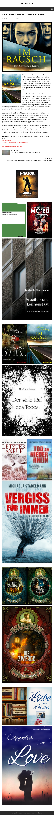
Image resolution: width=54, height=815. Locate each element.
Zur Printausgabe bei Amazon (12, 147)
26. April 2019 (7, 18)
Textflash (16, 18)
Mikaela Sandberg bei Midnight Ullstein (15, 142)
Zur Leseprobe (6, 140)
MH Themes (39, 813)
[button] (51, 9)
